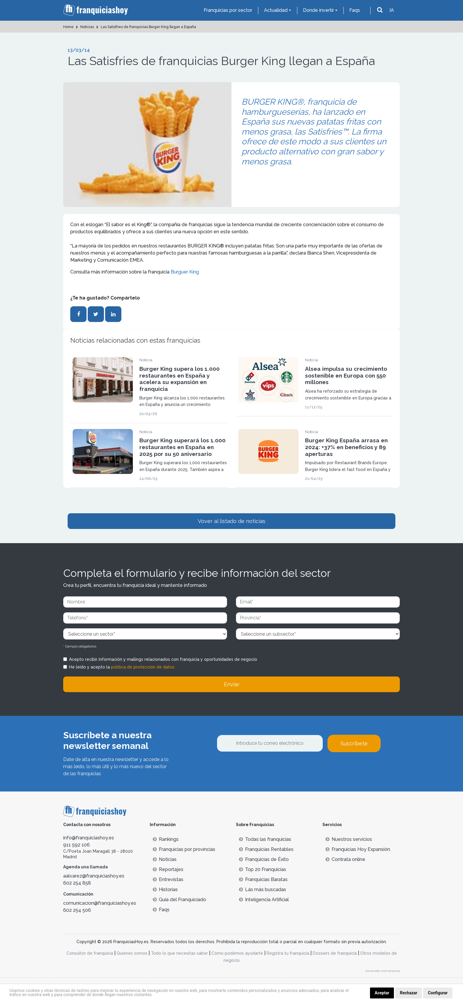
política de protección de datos (143, 667)
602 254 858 (77, 883)
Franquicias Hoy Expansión (357, 849)
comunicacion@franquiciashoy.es (99, 903)
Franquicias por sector (228, 10)
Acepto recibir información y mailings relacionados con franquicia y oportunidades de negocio (163, 659)
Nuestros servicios (348, 839)
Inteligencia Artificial (264, 899)
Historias (165, 889)
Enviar (231, 684)
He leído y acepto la (122, 667)
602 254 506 (77, 910)
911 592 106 (76, 845)
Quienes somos (132, 953)
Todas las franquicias (265, 839)
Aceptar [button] (382, 992)
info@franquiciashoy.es (88, 838)
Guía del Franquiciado (179, 899)
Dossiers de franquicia (335, 953)
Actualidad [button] (276, 10)
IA (391, 10)
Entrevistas (168, 879)
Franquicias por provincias (184, 849)
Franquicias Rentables (266, 849)
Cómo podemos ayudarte (237, 953)
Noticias (165, 859)
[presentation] (262, 768)
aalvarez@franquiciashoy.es (93, 876)
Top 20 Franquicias (262, 869)
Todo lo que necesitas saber (179, 953)
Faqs (354, 10)
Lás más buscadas (262, 889)
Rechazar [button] (408, 992)
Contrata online (345, 859)
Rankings (166, 839)
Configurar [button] (438, 992)
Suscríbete (354, 743)
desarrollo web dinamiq (383, 970)
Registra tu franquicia (288, 953)
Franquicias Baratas (263, 879)
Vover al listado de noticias (231, 521)
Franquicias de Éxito (264, 859)
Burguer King (185, 272)
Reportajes (168, 869)
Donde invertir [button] (318, 10)
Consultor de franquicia (89, 953)
